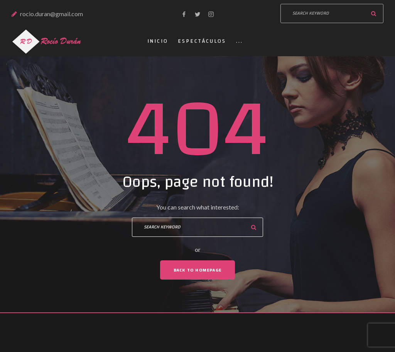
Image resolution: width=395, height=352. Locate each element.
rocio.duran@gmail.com (51, 13)
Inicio (157, 41)
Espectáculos (202, 41)
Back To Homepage (197, 270)
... (239, 41)
